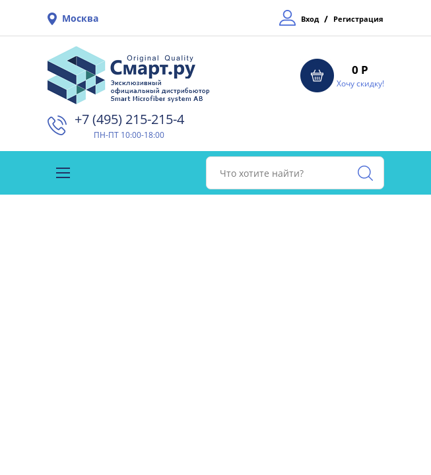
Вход (310, 19)
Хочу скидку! (360, 83)
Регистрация (358, 19)
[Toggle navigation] (63, 172)
